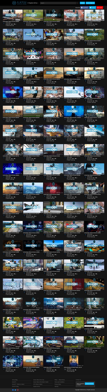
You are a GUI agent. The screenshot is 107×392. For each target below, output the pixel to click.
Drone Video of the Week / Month (40, 382)
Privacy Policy (58, 384)
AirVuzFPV (69, 368)
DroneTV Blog (15, 386)
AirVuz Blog (14, 379)
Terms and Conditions (59, 382)
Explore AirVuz (36, 386)
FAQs (56, 379)
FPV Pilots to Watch (37, 384)
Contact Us (78, 379)
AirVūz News (8, 22)
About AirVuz (62, 379)
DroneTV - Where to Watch (18, 384)
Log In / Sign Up (90, 3)
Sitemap (56, 386)
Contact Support (89, 383)
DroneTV (14, 382)
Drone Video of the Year (38, 379)
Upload (82, 3)
